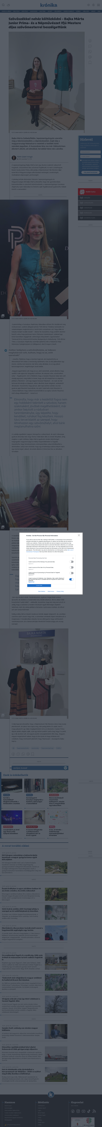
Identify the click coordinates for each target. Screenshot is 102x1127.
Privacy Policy (60, 591)
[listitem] (51, 558)
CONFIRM (39, 585)
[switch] (71, 562)
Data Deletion (41, 591)
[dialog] (51, 564)
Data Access (51, 591)
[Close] (79, 535)
